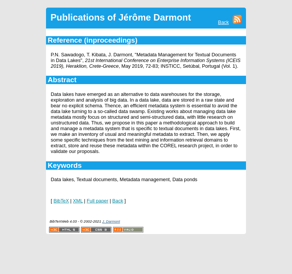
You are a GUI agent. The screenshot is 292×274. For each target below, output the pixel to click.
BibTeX (61, 201)
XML (78, 201)
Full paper (97, 201)
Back (223, 22)
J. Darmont (111, 221)
